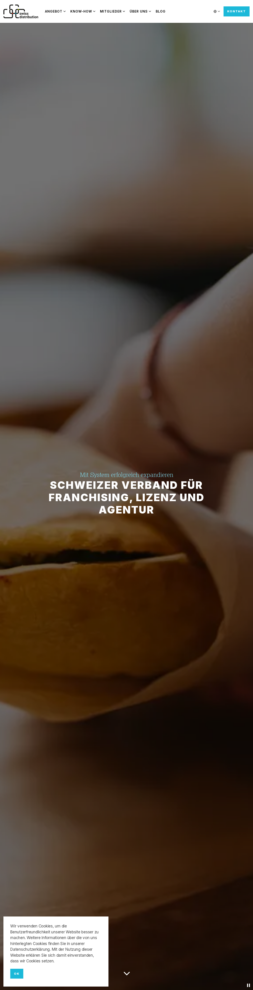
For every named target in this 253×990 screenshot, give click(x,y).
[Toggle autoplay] (248, 985)
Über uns (139, 11)
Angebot (53, 11)
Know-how (81, 11)
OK (17, 973)
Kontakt (236, 11)
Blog (161, 11)
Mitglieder (111, 11)
